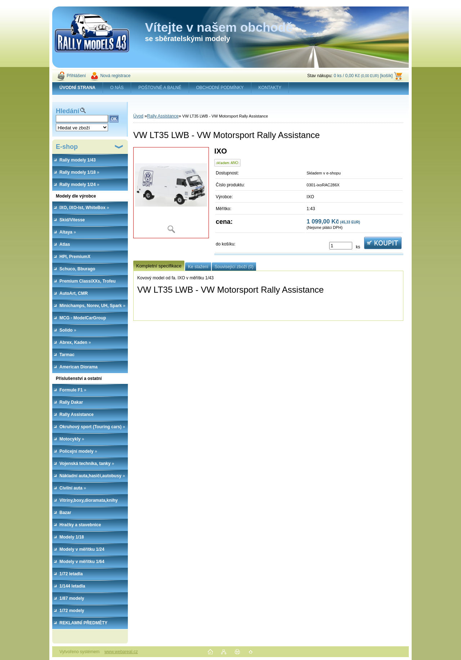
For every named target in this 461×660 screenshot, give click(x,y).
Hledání (67, 111)
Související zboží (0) (234, 266)
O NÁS (117, 87)
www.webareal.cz (121, 651)
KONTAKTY (270, 87)
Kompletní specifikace (159, 266)
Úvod (138, 116)
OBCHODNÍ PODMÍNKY (220, 87)
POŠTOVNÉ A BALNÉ (159, 87)
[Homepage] (77, 87)
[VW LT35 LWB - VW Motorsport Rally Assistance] (171, 192)
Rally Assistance (162, 116)
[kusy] (340, 245)
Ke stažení (198, 266)
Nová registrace (115, 75)
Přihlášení (76, 75)
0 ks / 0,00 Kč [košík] (363, 75)
